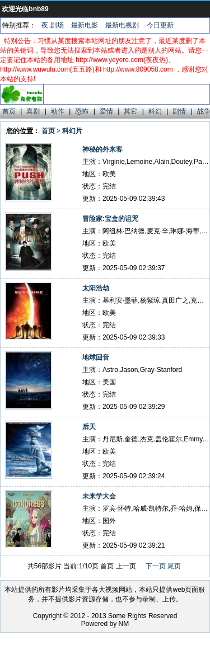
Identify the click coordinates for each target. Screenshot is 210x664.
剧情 (179, 111)
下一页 (156, 566)
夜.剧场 (52, 25)
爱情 (106, 111)
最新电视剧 (122, 25)
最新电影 (84, 25)
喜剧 (33, 111)
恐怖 (81, 111)
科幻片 (72, 131)
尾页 (174, 566)
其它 (130, 111)
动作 (57, 111)
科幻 (155, 111)
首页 (9, 111)
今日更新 (160, 25)
